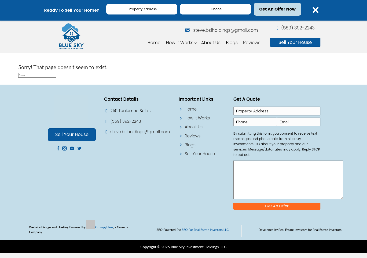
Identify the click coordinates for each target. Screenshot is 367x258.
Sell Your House (200, 153)
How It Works (197, 118)
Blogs (190, 144)
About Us (193, 126)
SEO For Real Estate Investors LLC (205, 234)
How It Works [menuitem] (179, 42)
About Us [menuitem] (211, 42)
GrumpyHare (104, 232)
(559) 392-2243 (298, 28)
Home (191, 109)
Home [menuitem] (154, 42)
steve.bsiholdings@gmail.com (223, 29)
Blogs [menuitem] (232, 42)
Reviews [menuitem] (252, 42)
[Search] (37, 74)
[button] (195, 42)
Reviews (193, 135)
